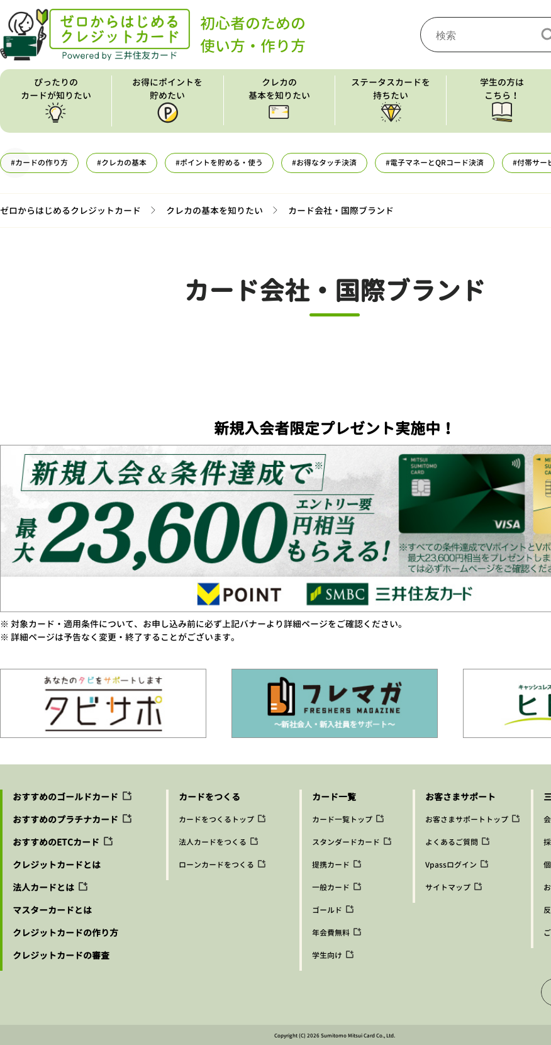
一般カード (331, 887)
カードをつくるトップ (216, 819)
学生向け (327, 955)
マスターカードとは (52, 910)
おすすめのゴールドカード (65, 797)
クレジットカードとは (57, 865)
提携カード (331, 864)
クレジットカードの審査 (61, 955)
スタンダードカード (346, 842)
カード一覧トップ (342, 819)
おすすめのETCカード (56, 842)
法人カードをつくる (213, 842)
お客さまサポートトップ (466, 819)
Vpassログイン (451, 864)
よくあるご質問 (451, 842)
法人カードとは (43, 887)
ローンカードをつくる (216, 864)
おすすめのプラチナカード (65, 819)
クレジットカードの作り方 (65, 933)
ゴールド (327, 910)
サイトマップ (447, 887)
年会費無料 (331, 932)
